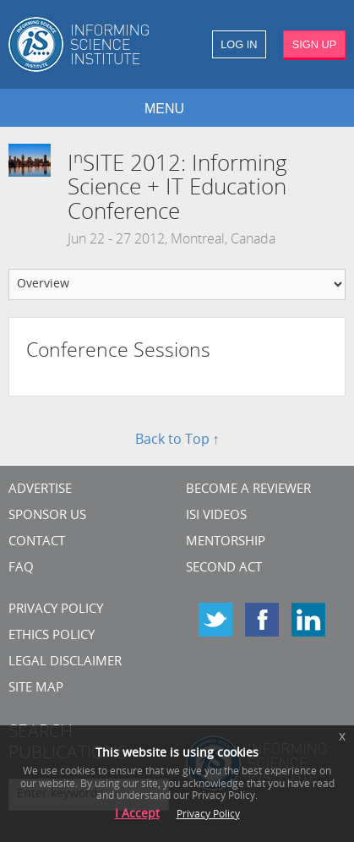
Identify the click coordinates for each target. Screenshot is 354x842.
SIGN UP (314, 44)
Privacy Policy (55, 610)
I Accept (137, 814)
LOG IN (239, 44)
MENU (164, 108)
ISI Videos (216, 516)
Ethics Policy (51, 636)
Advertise (40, 490)
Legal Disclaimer (65, 662)
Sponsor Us (47, 516)
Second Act (224, 568)
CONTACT (36, 542)
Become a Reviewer (248, 490)
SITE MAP (35, 688)
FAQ (21, 568)
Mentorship (225, 542)
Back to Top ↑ (177, 440)
